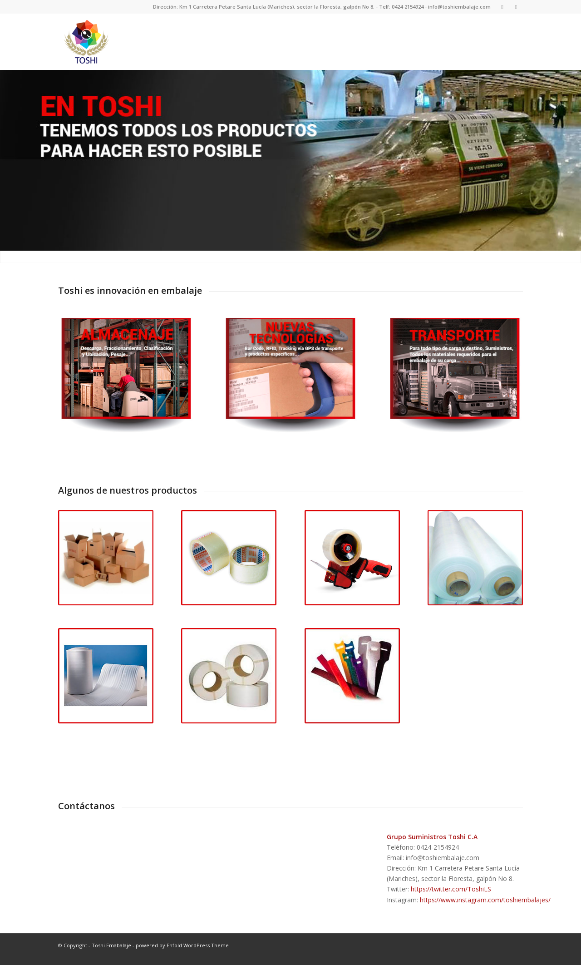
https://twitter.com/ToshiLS (451, 894)
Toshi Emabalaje (111, 949)
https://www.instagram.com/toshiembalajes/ (485, 904)
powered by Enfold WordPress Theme (182, 949)
